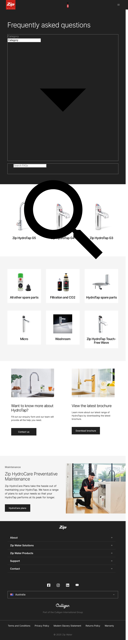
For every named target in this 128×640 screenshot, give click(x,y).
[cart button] (68, 5)
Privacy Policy (42, 625)
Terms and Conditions (19, 625)
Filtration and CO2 (62, 297)
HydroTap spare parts (101, 297)
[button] (63, 36)
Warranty (109, 625)
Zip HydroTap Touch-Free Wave (101, 340)
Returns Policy (93, 625)
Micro (24, 339)
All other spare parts (24, 297)
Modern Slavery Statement (67, 625)
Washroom (62, 339)
